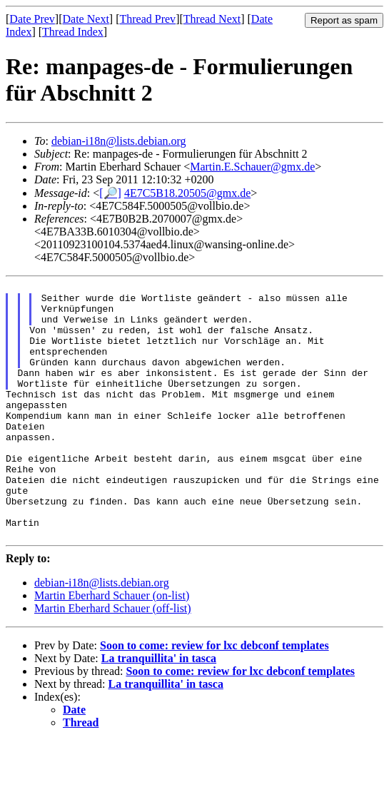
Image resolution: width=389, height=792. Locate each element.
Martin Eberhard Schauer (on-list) (111, 647)
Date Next (86, 19)
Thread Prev (147, 19)
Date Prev (32, 19)
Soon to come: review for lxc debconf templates (214, 697)
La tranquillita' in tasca (158, 710)
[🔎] (110, 193)
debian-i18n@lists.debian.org (118, 141)
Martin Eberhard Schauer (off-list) (112, 660)
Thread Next (212, 19)
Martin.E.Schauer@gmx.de (252, 167)
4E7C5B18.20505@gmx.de (187, 193)
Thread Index (72, 32)
